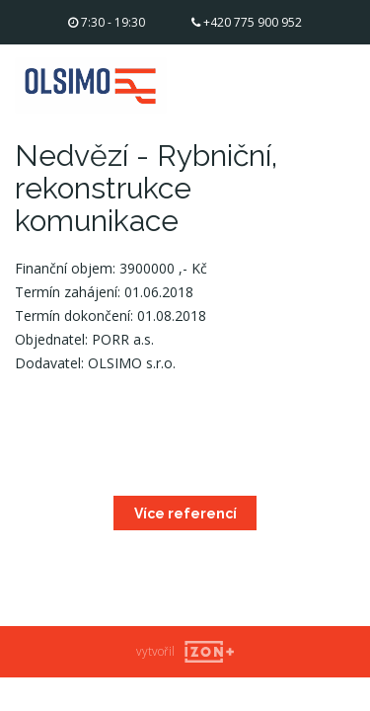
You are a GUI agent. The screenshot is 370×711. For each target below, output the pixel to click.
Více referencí (185, 513)
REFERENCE (269, 127)
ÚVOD (250, 55)
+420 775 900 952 (246, 22)
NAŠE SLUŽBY (276, 103)
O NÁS (252, 79)
